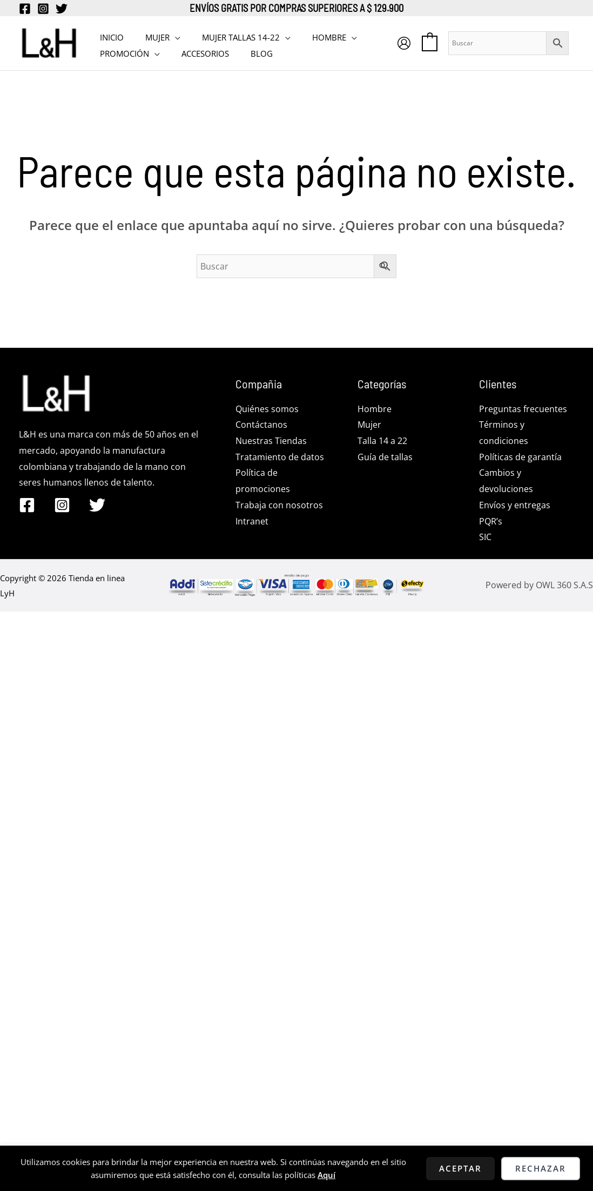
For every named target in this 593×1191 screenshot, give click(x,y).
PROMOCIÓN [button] (121, 51)
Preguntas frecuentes (523, 409)
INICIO (109, 35)
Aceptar (460, 1168)
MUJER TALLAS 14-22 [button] (227, 35)
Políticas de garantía (520, 457)
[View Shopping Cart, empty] (440, 43)
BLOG (248, 51)
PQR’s (490, 521)
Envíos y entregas (514, 505)
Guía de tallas (385, 457)
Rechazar (540, 1168)
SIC (485, 537)
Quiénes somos (267, 409)
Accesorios (197, 51)
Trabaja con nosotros (279, 505)
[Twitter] (62, 9)
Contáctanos (261, 424)
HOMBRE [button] (310, 35)
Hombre (375, 409)
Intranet (251, 521)
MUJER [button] (149, 35)
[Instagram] (43, 9)
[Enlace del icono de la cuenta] (415, 43)
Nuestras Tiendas (271, 441)
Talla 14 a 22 (382, 441)
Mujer (369, 424)
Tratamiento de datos (279, 457)
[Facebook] (25, 9)
